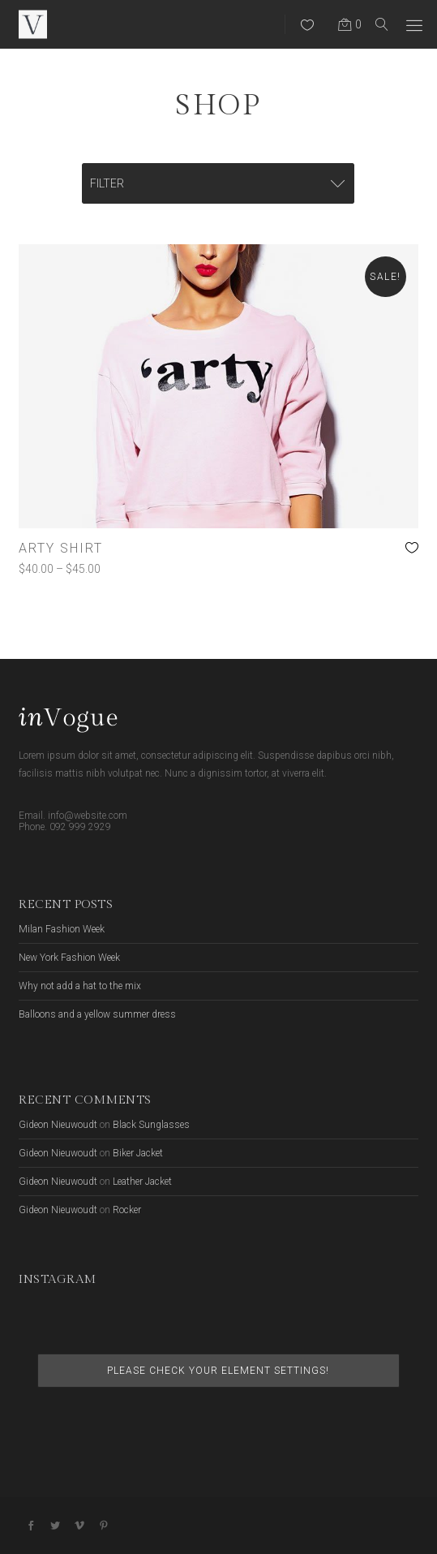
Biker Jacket (138, 1153)
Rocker (127, 1210)
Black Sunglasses (151, 1124)
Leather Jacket (142, 1181)
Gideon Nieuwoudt (58, 1124)
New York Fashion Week (69, 957)
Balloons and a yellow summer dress (97, 1014)
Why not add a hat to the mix (80, 986)
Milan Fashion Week (62, 929)
